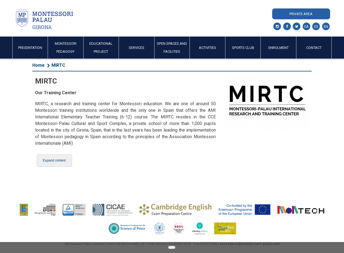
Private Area (301, 14)
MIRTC (58, 65)
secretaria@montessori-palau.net (249, 244)
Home (38, 65)
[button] (54, 160)
